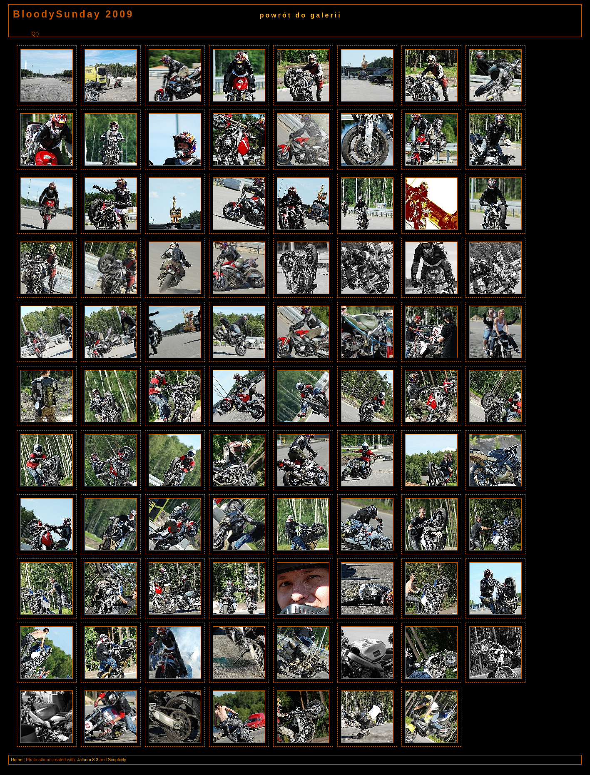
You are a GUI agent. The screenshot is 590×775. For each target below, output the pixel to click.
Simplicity (117, 760)
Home (16, 760)
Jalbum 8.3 (87, 760)
